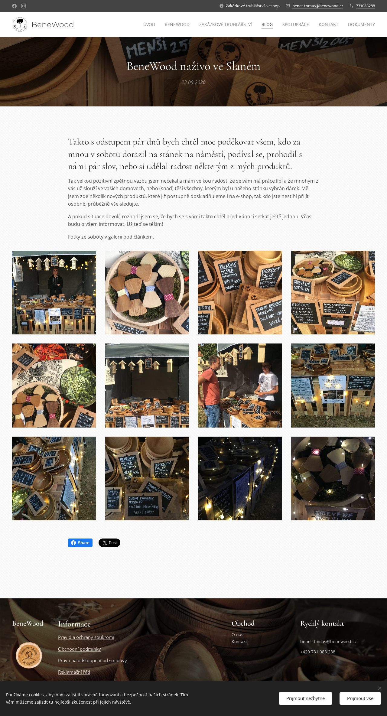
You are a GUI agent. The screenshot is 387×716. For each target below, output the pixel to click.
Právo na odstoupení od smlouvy (92, 660)
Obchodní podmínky (79, 649)
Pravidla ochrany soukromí (86, 637)
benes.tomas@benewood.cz (317, 5)
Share (80, 542)
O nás (237, 635)
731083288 (365, 5)
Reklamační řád (74, 672)
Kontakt (239, 641)
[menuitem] (147, 24)
